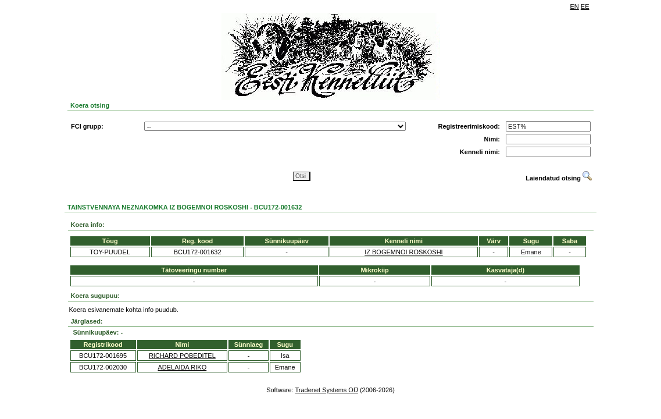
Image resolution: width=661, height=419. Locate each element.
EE (585, 6)
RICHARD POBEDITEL (182, 355)
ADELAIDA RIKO (182, 367)
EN (574, 6)
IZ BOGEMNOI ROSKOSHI (403, 251)
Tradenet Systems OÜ (326, 389)
